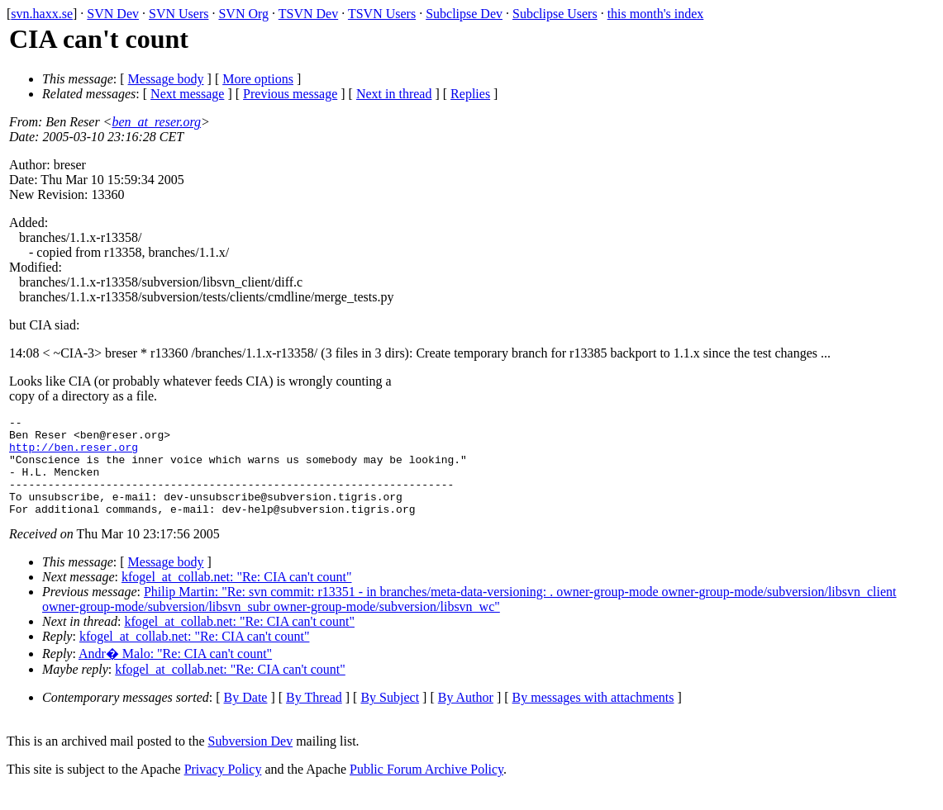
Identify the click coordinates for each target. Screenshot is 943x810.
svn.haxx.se (42, 14)
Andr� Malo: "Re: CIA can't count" (175, 673)
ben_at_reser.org (156, 122)
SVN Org (243, 14)
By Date (246, 717)
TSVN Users (382, 14)
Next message (187, 94)
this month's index (655, 14)
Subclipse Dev (464, 14)
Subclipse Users (555, 14)
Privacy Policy (223, 789)
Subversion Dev (250, 761)
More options (257, 79)
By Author (465, 717)
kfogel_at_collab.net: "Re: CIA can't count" (236, 597)
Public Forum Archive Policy (426, 789)
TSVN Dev (308, 14)
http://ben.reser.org (73, 454)
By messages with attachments (593, 717)
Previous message (290, 94)
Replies (470, 94)
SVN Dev (113, 14)
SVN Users (178, 14)
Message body (166, 79)
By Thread (314, 717)
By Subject (389, 717)
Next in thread (394, 94)
